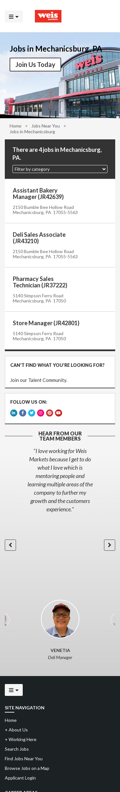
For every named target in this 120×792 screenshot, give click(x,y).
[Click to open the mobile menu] (14, 16)
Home (15, 125)
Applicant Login (20, 776)
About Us (16, 728)
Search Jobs (17, 747)
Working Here (20, 738)
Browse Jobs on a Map (27, 767)
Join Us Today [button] (35, 64)
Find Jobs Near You (24, 757)
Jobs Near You (45, 125)
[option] (60, 478)
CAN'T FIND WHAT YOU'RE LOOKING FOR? (57, 364)
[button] (60, 169)
